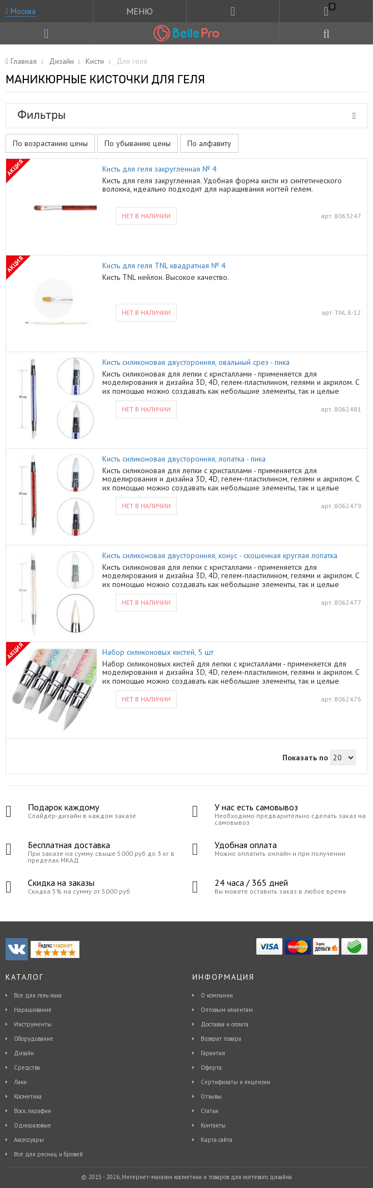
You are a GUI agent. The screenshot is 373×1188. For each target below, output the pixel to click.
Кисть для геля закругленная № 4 (159, 169)
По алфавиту (209, 143)
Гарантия (213, 1053)
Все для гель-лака (38, 995)
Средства (27, 1067)
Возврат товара (221, 1038)
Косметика (28, 1096)
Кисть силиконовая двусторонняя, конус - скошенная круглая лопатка (219, 555)
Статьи (209, 1111)
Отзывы (211, 1096)
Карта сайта (216, 1140)
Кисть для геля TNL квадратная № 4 (164, 265)
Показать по (305, 757)
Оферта (211, 1067)
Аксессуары (29, 1140)
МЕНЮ (139, 11)
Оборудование (33, 1038)
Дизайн (24, 1053)
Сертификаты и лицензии (235, 1082)
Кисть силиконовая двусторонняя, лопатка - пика (184, 459)
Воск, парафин (32, 1111)
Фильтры (186, 115)
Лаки (20, 1082)
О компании (217, 995)
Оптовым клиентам (227, 1010)
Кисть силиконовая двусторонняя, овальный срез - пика (196, 362)
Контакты (213, 1125)
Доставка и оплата (224, 1024)
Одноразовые (32, 1125)
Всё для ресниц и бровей (48, 1154)
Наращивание (33, 1010)
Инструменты (33, 1024)
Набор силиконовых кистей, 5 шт (157, 652)
